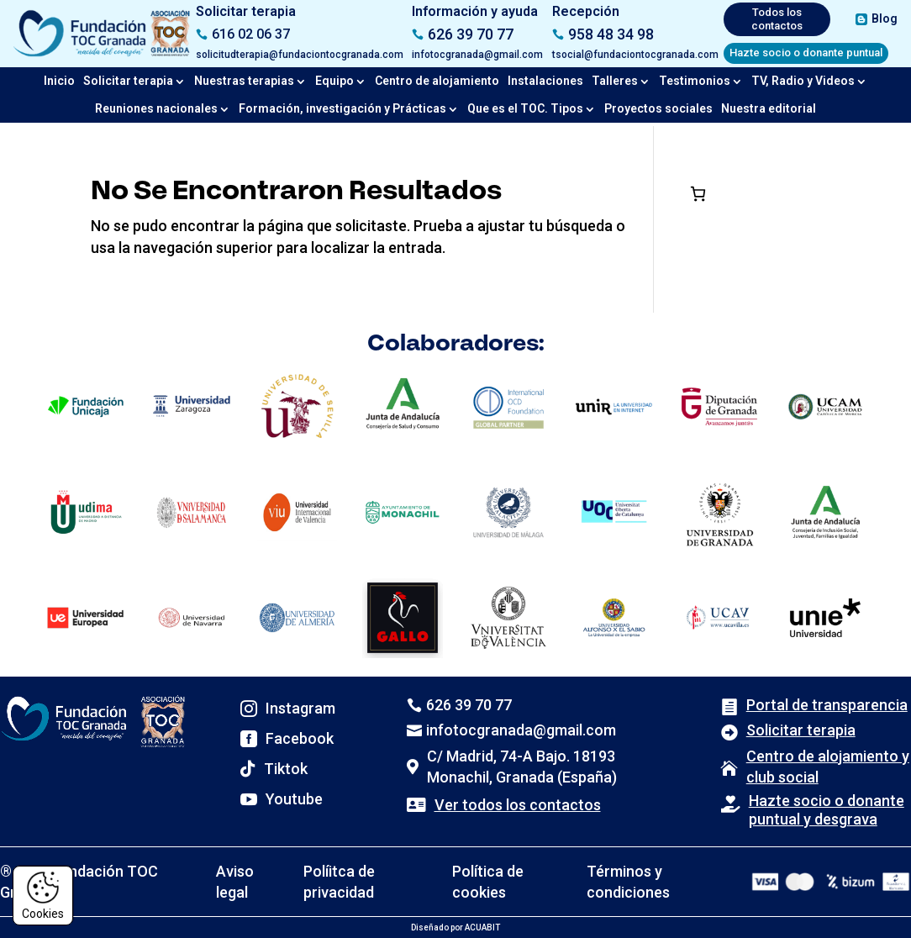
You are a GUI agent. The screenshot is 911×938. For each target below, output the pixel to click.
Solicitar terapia (128, 80)
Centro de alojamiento (437, 80)
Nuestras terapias (244, 80)
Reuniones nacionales (156, 108)
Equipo (334, 80)
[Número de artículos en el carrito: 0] (698, 194)
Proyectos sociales (658, 108)
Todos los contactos (777, 19)
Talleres (615, 80)
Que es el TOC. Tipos (525, 108)
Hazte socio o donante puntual (805, 52)
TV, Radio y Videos (803, 80)
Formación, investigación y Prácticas (342, 108)
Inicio (59, 80)
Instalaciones (545, 80)
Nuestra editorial (768, 108)
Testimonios (694, 80)
